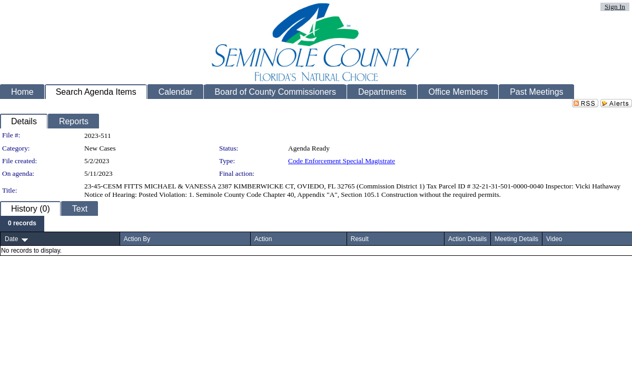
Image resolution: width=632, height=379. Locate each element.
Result (360, 239)
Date (11, 239)
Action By (137, 239)
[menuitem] (22, 223)
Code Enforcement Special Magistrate (341, 161)
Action (263, 239)
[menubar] (22, 224)
